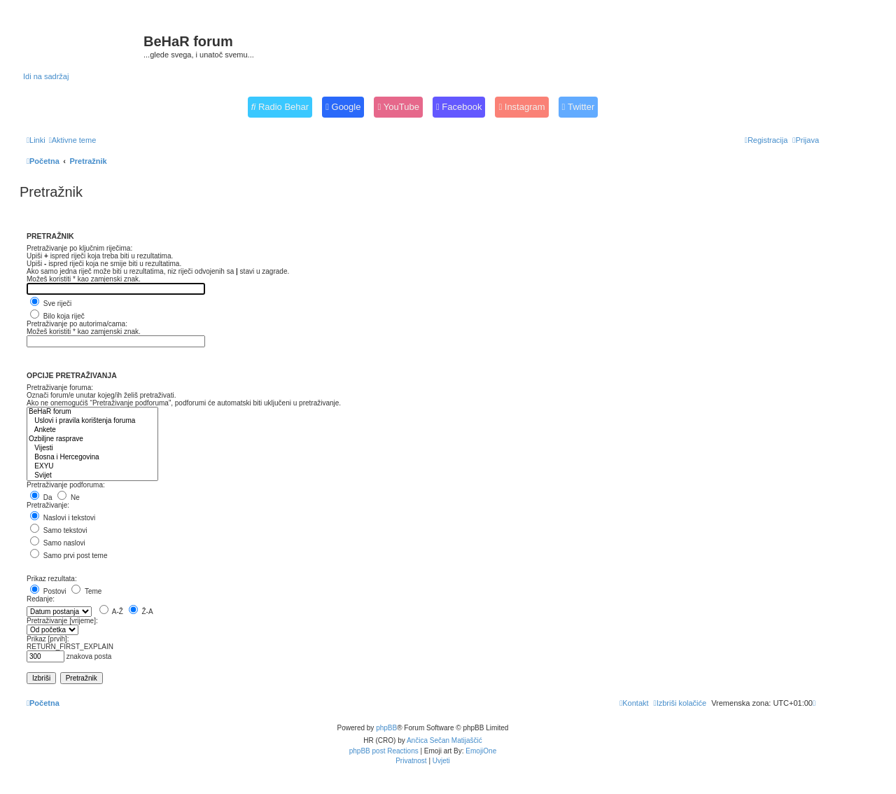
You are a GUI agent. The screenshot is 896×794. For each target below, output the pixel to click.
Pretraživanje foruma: (60, 387)
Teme (86, 591)
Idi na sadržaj (46, 76)
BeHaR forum (92, 412)
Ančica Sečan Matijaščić (444, 740)
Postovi (48, 591)
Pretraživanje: (48, 505)
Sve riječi (50, 303)
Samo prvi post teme (68, 555)
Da (41, 497)
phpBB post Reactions (384, 751)
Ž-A (141, 611)
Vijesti (92, 448)
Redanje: (41, 599)
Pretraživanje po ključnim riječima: (79, 248)
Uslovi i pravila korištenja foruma (92, 421)
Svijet (92, 475)
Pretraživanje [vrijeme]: (62, 621)
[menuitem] (73, 140)
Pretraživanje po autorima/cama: (77, 324)
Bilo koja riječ (57, 316)
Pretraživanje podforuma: (66, 485)
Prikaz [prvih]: (48, 639)
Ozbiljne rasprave (92, 439)
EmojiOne (480, 751)
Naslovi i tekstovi (62, 518)
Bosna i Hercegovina (92, 457)
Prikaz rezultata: (52, 579)
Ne (68, 497)
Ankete (92, 430)
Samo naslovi (57, 543)
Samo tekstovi (59, 530)
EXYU (92, 466)
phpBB (386, 728)
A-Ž (111, 611)
